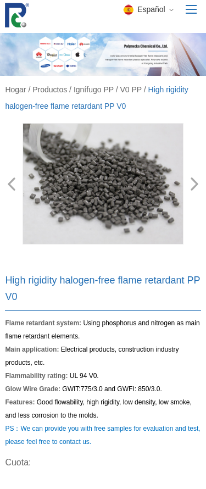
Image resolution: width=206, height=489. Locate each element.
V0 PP (131, 89)
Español (148, 9)
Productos (49, 89)
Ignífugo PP (94, 89)
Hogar (15, 89)
